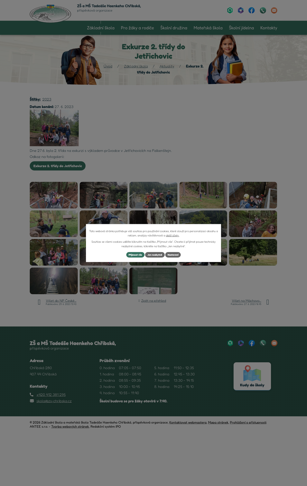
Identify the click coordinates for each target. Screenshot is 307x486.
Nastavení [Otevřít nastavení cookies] (176, 254)
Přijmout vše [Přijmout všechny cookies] (132, 254)
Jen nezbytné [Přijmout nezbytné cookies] (155, 254)
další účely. (172, 234)
